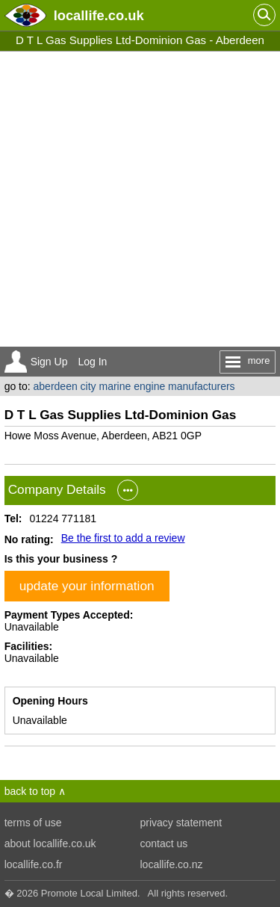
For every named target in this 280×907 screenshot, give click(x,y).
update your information (87, 585)
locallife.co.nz (171, 864)
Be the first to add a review (123, 538)
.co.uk (99, 15)
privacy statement (181, 823)
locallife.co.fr (33, 864)
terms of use (33, 823)
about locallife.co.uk (50, 843)
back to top (30, 791)
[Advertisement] (140, 199)
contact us (164, 843)
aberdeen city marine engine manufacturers (134, 386)
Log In (92, 362)
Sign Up (49, 362)
